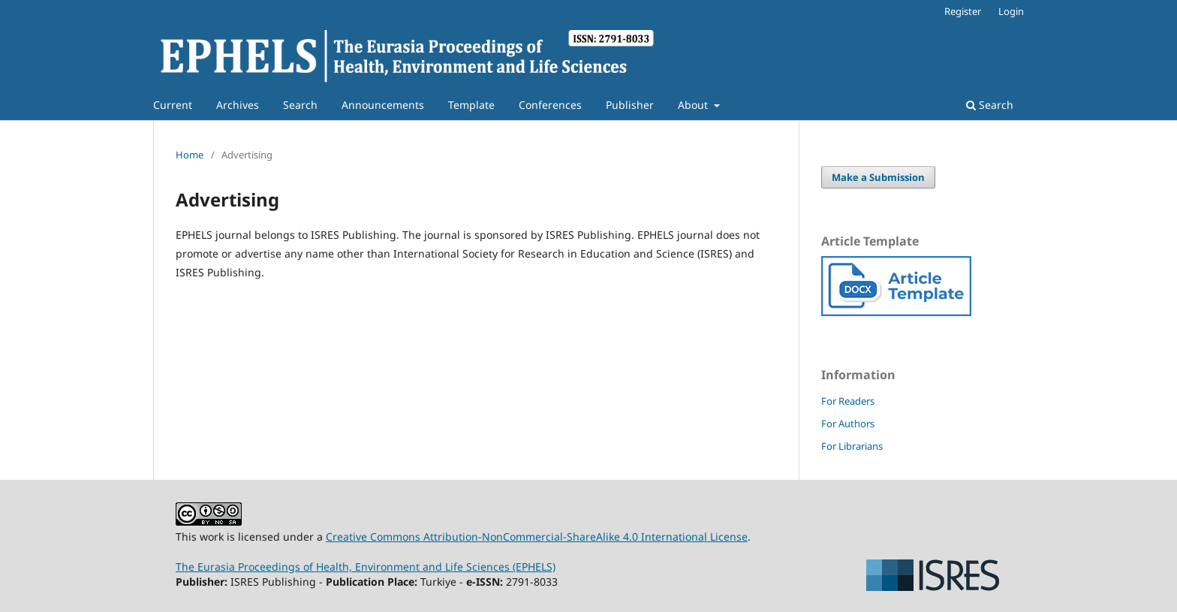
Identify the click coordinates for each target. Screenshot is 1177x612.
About (694, 105)
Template (471, 105)
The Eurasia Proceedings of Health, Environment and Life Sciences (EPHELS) (365, 566)
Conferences (550, 105)
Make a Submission (878, 177)
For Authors (847, 423)
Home (189, 154)
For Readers (847, 401)
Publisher (630, 105)
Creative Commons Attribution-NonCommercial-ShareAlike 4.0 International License (537, 536)
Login (1011, 11)
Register (962, 11)
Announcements (383, 105)
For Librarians (852, 446)
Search (300, 105)
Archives (237, 105)
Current (172, 105)
